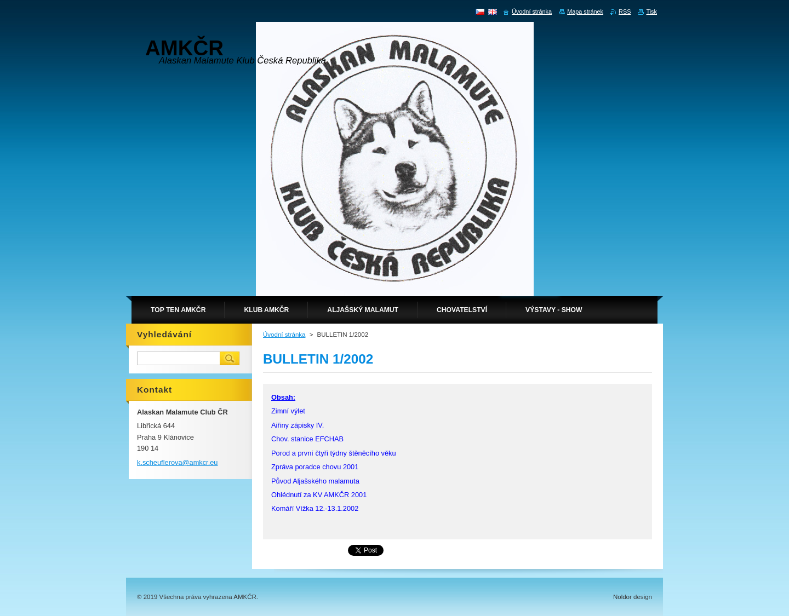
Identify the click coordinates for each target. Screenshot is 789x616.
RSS (625, 11)
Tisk (651, 11)
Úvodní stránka (284, 334)
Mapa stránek (585, 11)
